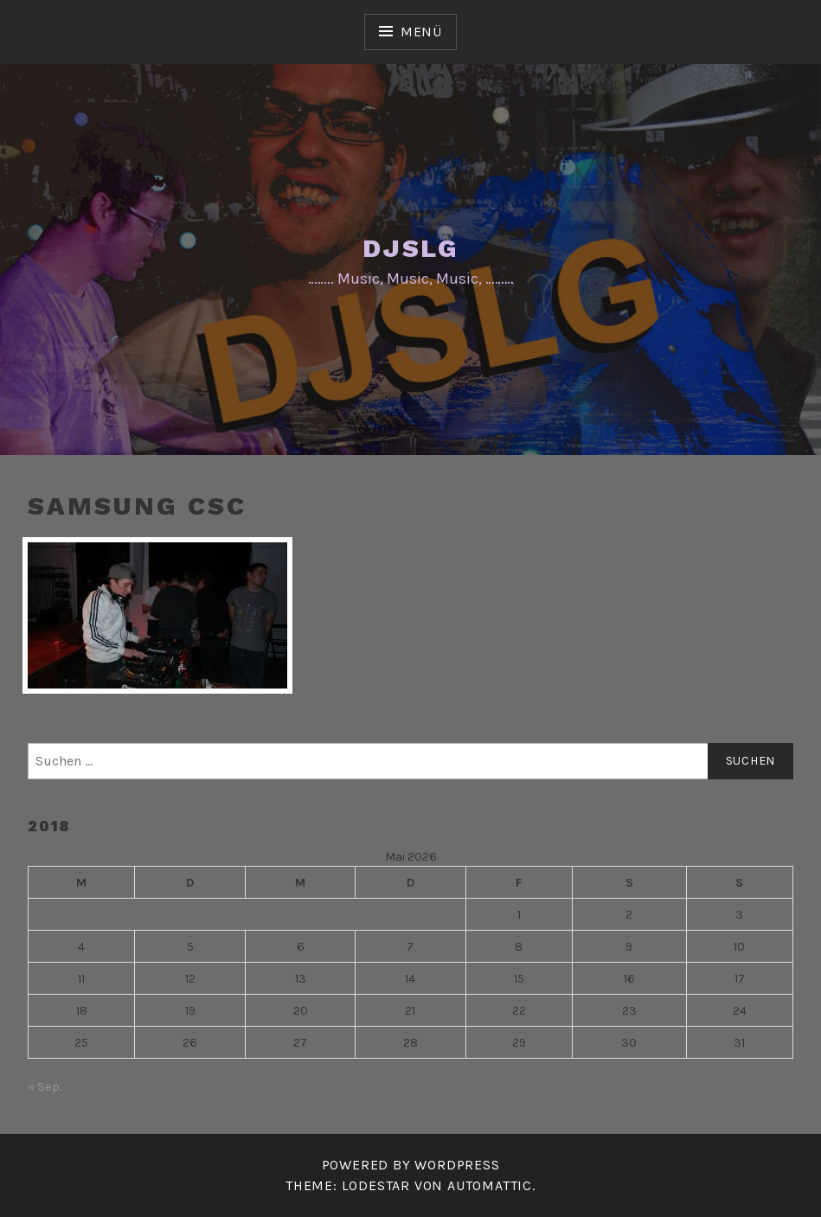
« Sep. (44, 1086)
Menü (421, 31)
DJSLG (410, 248)
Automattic (489, 1185)
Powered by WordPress (411, 1164)
